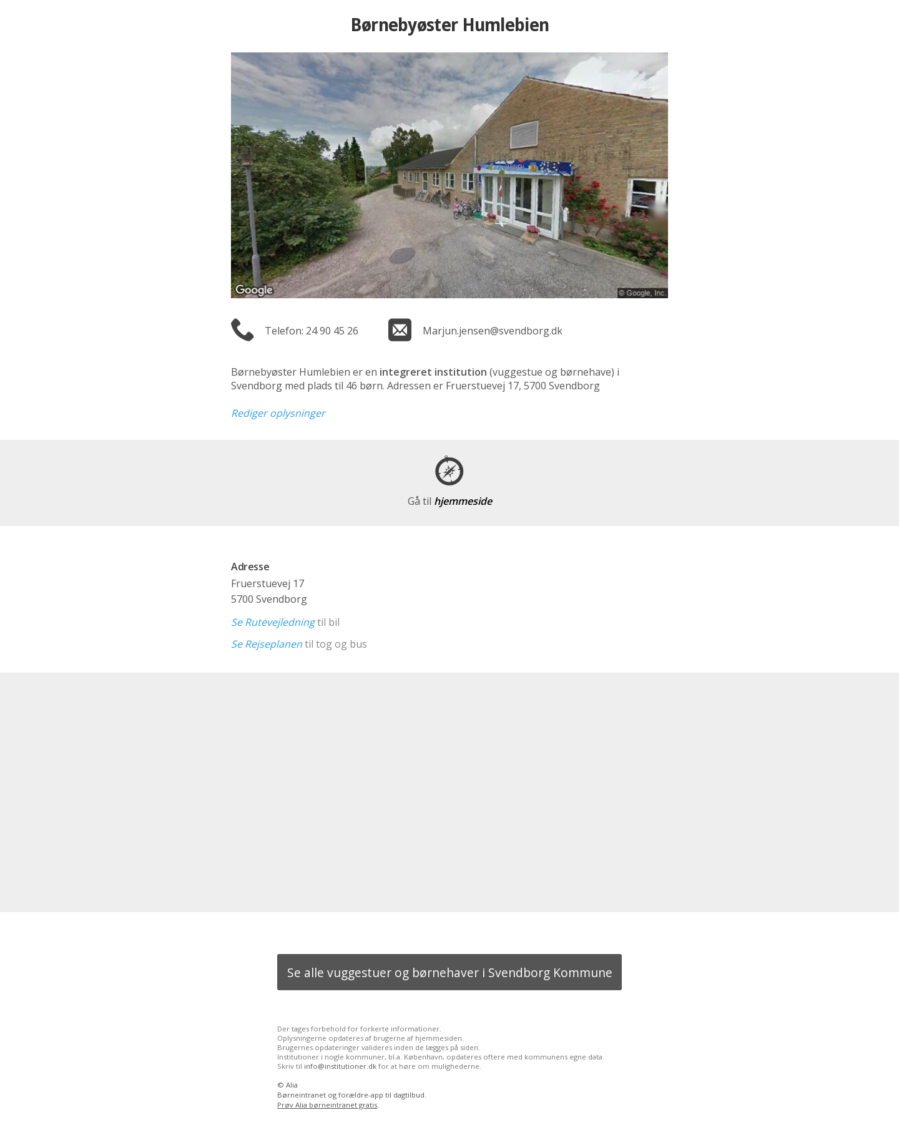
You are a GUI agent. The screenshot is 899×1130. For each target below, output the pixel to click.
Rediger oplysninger (278, 413)
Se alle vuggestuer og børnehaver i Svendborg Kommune (449, 972)
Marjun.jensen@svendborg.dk (492, 331)
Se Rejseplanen (266, 644)
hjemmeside (450, 501)
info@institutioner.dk (340, 1066)
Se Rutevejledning (273, 622)
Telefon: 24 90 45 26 (311, 331)
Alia (292, 1084)
